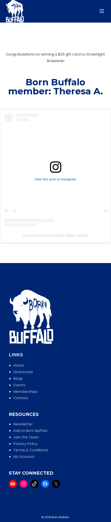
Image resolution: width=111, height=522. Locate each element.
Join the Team (26, 437)
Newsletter (23, 424)
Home (18, 365)
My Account (23, 456)
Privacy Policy (25, 443)
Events (19, 385)
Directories (23, 372)
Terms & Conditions (30, 450)
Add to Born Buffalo (30, 430)
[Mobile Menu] (102, 11)
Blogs (18, 378)
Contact (20, 398)
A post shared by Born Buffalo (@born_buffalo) (55, 235)
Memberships (25, 391)
